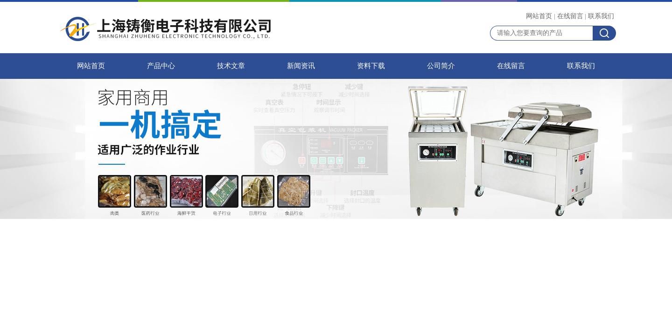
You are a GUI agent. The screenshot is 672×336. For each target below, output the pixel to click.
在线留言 (570, 16)
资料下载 (371, 66)
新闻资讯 (301, 66)
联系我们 (601, 16)
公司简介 (441, 66)
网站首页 (539, 16)
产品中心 (161, 66)
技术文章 (231, 66)
